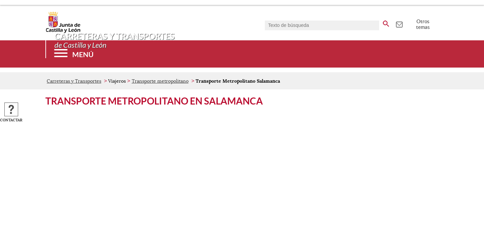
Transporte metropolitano (160, 81)
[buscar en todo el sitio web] (386, 22)
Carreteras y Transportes (74, 81)
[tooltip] (399, 24)
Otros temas (423, 24)
